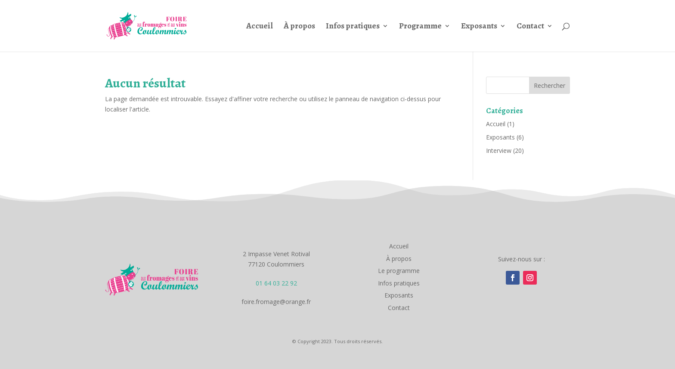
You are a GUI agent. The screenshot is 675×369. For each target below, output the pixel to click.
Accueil (259, 27)
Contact (530, 27)
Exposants (479, 27)
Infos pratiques (353, 27)
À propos (299, 27)
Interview (498, 150)
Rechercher (549, 85)
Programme (420, 27)
